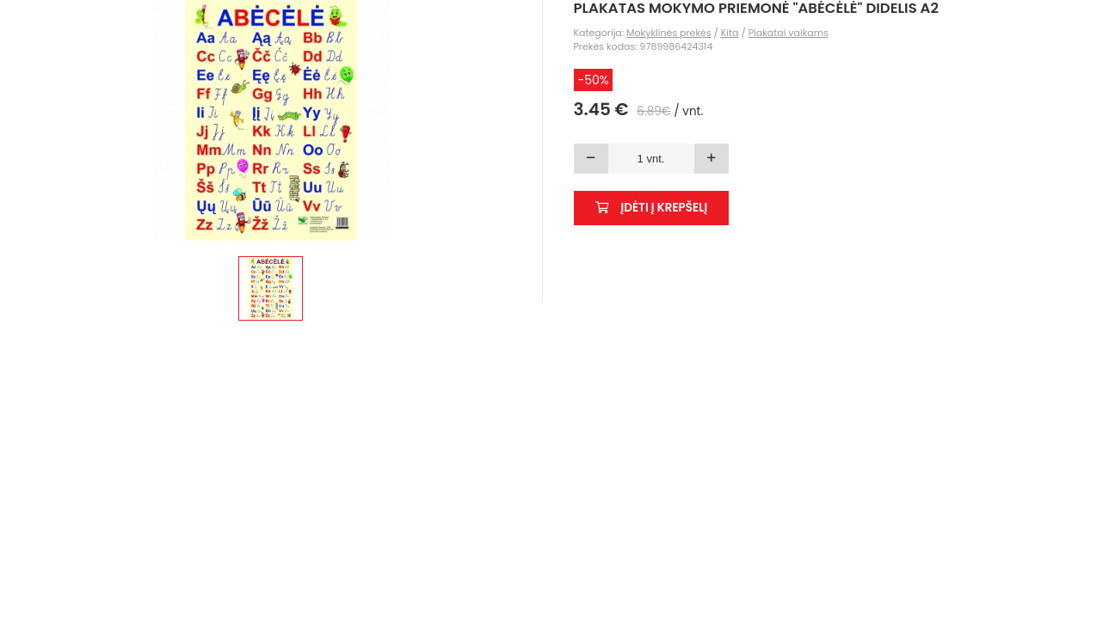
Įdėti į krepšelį (651, 207)
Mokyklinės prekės (669, 33)
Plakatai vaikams (788, 33)
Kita (730, 33)
